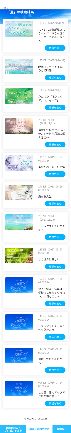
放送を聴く (55, 48)
